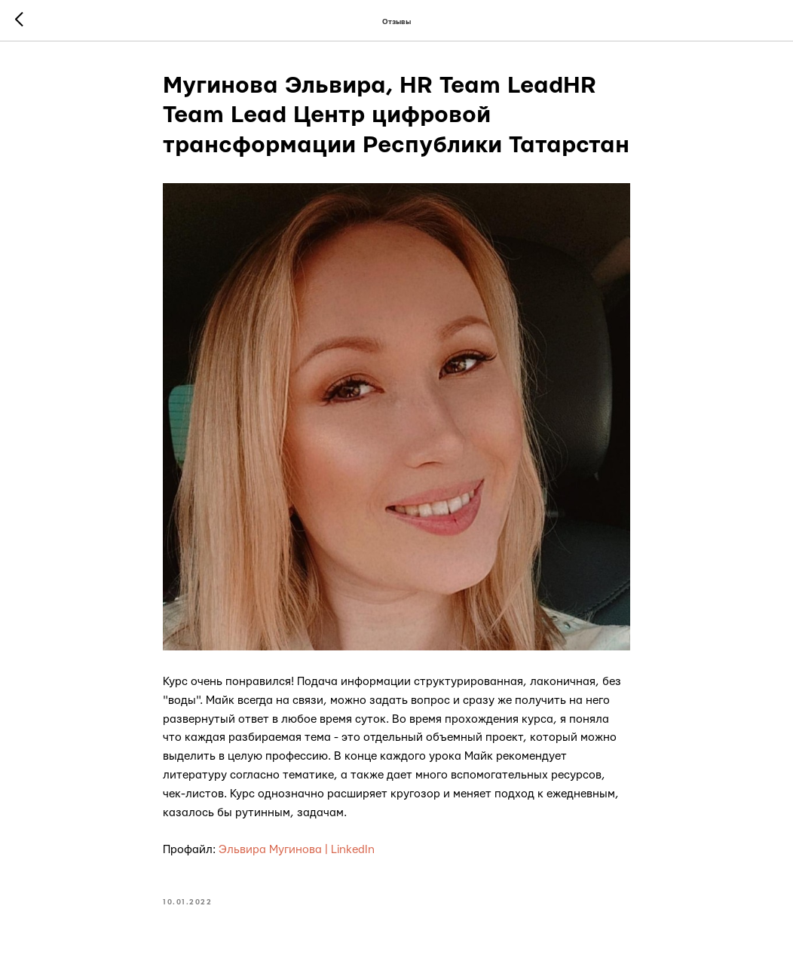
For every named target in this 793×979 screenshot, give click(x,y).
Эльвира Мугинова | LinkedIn (297, 849)
